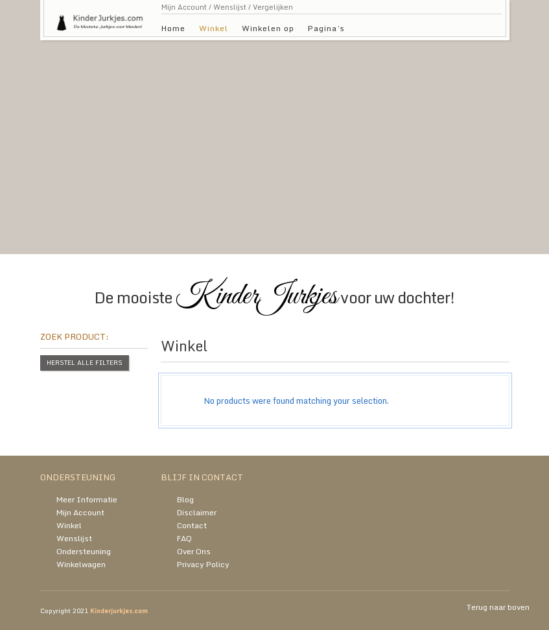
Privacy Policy (203, 564)
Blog (185, 499)
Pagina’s (326, 28)
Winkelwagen (81, 564)
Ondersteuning (83, 551)
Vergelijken (273, 7)
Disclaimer (196, 512)
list (491, 349)
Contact (192, 525)
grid (469, 349)
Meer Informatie (86, 499)
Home (173, 28)
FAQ (184, 538)
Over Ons (194, 551)
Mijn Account (184, 7)
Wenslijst (229, 7)
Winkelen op (268, 28)
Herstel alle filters (85, 362)
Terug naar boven (498, 607)
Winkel (213, 28)
